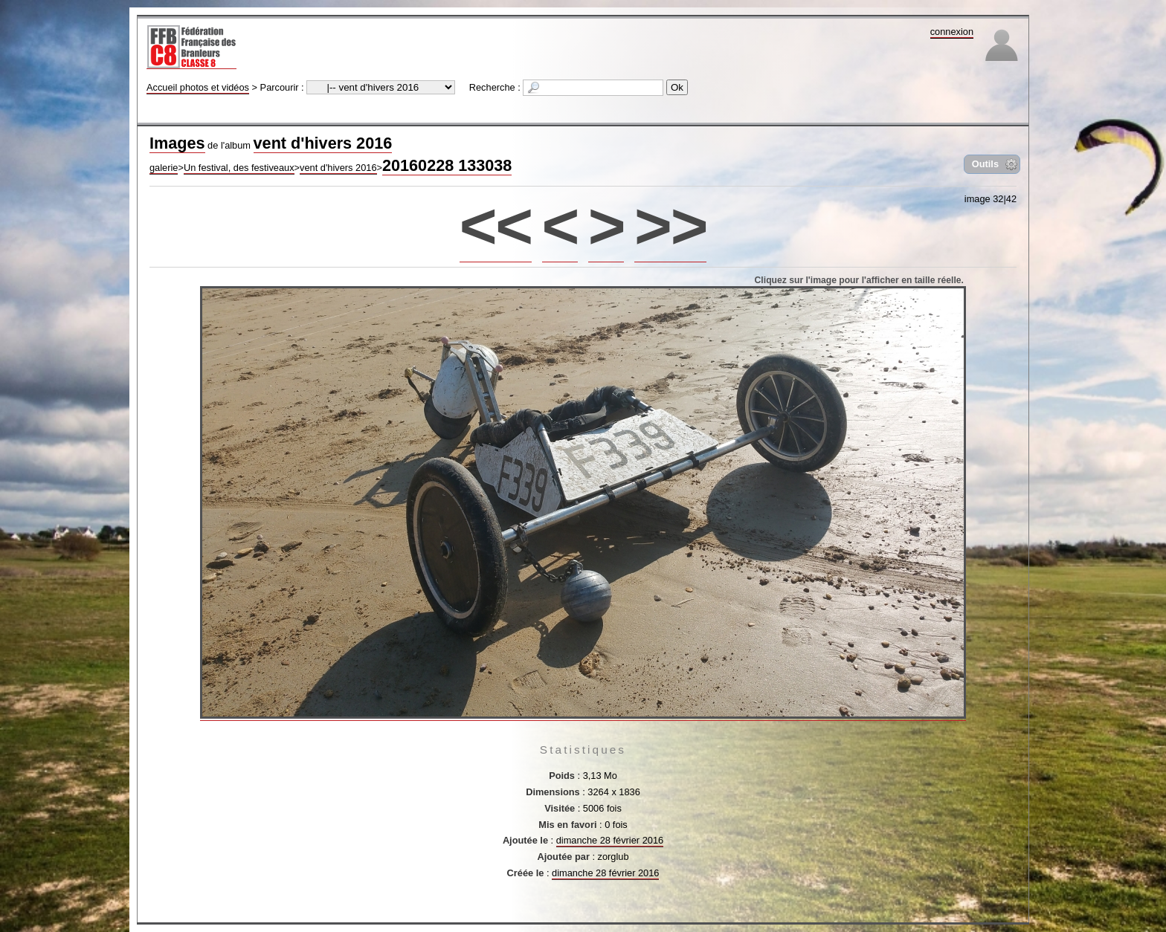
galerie (163, 167)
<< (496, 226)
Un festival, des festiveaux (239, 167)
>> (670, 226)
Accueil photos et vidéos (197, 87)
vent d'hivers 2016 (323, 143)
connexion (951, 31)
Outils (985, 163)
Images (177, 143)
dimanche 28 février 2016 (609, 840)
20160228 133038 (447, 165)
